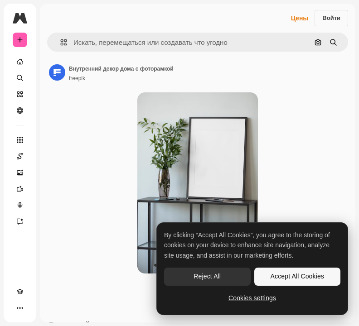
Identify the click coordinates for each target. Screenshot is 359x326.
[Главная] (20, 61)
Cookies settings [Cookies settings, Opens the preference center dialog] (252, 298)
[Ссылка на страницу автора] (57, 72)
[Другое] (20, 308)
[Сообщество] (20, 110)
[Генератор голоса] (20, 205)
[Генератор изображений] (20, 172)
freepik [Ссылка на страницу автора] (77, 78)
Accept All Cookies (297, 276)
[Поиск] (20, 78)
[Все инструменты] (20, 140)
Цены (300, 18)
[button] (60, 42)
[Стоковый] (20, 94)
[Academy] (20, 291)
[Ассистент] (20, 221)
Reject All (207, 276)
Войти (331, 17)
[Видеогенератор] (20, 189)
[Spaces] (20, 156)
